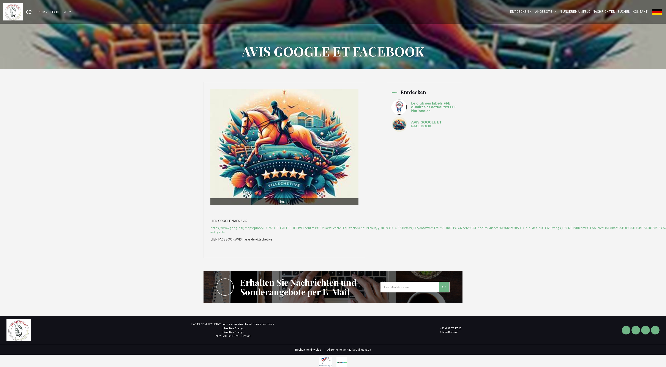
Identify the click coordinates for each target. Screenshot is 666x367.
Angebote (545, 11)
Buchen (623, 11)
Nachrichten (604, 11)
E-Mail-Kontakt (446, 332)
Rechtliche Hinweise (308, 349)
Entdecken (521, 11)
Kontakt (640, 11)
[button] (47, 12)
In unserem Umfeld (574, 11)
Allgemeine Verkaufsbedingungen (349, 349)
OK (444, 287)
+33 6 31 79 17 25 (448, 328)
